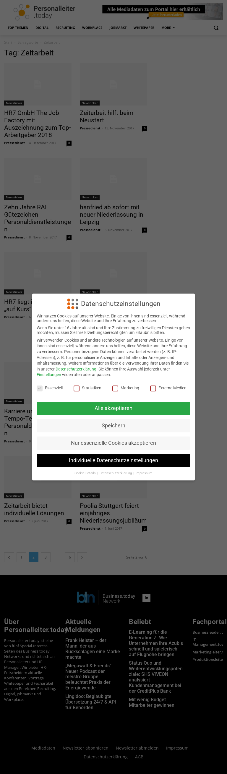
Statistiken (87, 388)
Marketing (125, 388)
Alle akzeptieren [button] (113, 408)
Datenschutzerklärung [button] (116, 473)
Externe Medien (168, 388)
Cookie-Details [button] (85, 473)
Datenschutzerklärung (76, 369)
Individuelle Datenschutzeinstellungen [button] (113, 460)
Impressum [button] (144, 473)
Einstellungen (49, 374)
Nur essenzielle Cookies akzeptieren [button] (113, 443)
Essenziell (50, 388)
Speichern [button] (113, 426)
